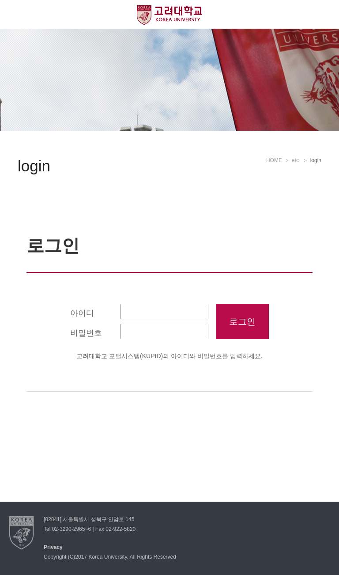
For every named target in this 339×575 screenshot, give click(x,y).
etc (296, 160)
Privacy (53, 547)
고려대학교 (169, 15)
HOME (274, 160)
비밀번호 (86, 333)
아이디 (82, 313)
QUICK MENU (324, 14)
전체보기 (14, 14)
